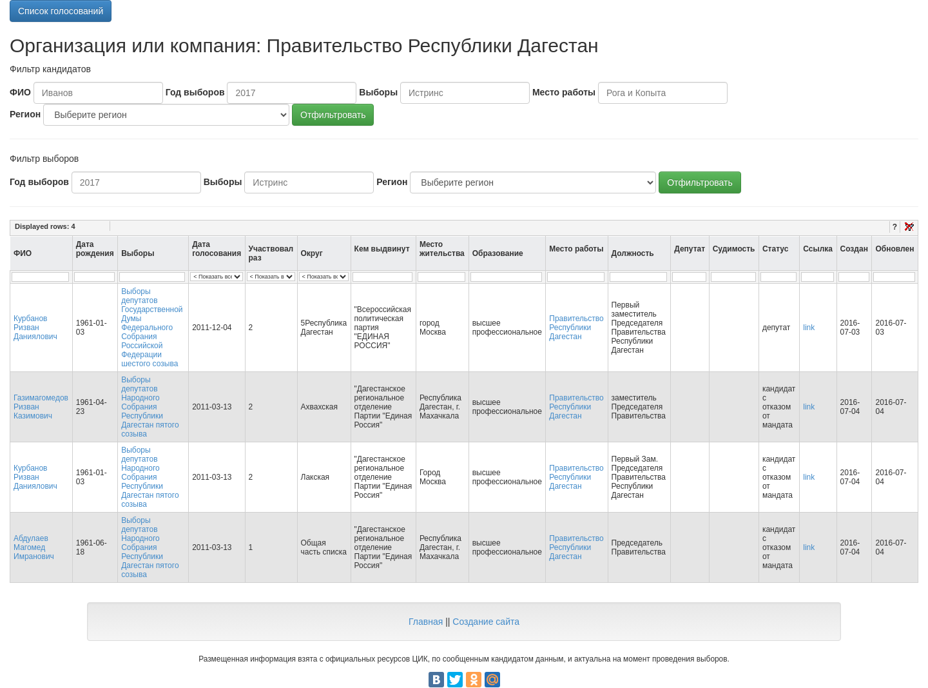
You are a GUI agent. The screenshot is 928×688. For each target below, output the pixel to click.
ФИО (20, 92)
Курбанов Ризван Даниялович (35, 327)
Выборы (378, 92)
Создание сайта (485, 621)
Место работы (563, 92)
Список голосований (60, 11)
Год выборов (195, 92)
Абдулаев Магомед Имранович (34, 547)
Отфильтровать (332, 115)
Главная (426, 621)
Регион (25, 114)
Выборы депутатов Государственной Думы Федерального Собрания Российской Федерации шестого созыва (151, 327)
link (809, 327)
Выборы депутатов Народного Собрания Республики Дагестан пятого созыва (150, 406)
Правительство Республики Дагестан (576, 327)
